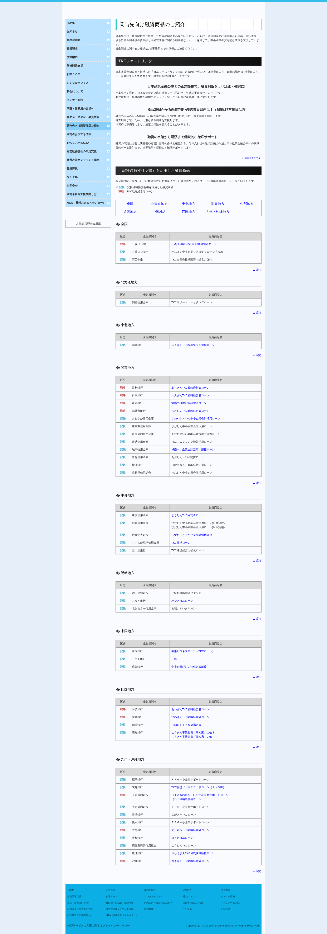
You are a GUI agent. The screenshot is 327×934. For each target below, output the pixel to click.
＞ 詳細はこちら (252, 158)
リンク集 (72, 177)
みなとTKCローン (182, 600)
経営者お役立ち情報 (79, 134)
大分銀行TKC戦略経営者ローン (190, 830)
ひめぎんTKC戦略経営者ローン (190, 717)
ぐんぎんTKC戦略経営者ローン (190, 395)
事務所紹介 (73, 40)
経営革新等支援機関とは (82, 194)
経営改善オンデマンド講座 (83, 159)
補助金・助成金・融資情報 (83, 117)
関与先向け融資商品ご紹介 (83, 125)
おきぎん (190, 861)
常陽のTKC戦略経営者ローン (189, 403)
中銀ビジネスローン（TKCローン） (193, 651)
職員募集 (72, 168)
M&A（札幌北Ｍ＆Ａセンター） (86, 202)
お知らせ (72, 31)
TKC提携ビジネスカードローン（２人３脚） (198, 787)
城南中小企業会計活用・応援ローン (193, 449)
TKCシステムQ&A (78, 142)
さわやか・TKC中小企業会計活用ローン (195, 418)
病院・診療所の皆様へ (80, 108)
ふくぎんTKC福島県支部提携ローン (193, 345)
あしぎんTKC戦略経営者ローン (190, 387)
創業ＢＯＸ (73, 74)
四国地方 (188, 211)
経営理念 (72, 48)
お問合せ (72, 185)
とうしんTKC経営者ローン (187, 515)
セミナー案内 (75, 100)
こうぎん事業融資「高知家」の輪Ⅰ (193, 732)
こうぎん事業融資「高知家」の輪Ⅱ (193, 736)
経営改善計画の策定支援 (82, 151)
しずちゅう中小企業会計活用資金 (191, 534)
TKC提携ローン (180, 542)
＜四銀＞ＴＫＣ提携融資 (186, 724)
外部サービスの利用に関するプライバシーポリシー (98, 925)
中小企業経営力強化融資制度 (189, 666)
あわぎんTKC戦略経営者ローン (190, 709)
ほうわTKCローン (182, 837)
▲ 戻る (257, 269)
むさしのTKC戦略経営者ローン (190, 410)
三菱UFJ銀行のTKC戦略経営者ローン (194, 244)
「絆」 (175, 659)
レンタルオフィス (77, 82)
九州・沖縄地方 (217, 211)
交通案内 (72, 57)
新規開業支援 (75, 65)
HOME (71, 22)
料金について (75, 91)
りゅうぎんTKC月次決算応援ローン (193, 853)
